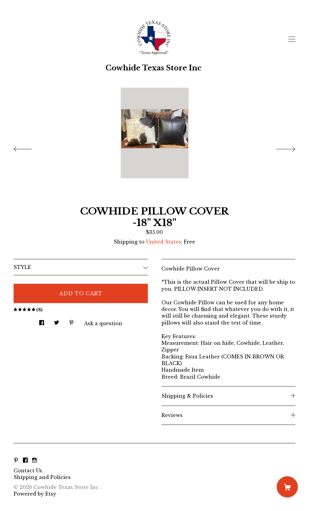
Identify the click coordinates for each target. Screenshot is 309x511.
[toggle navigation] (291, 39)
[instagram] (34, 460)
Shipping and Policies (42, 477)
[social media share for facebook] (41, 321)
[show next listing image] (280, 147)
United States (163, 242)
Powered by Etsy (35, 494)
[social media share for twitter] (56, 321)
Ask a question (103, 323)
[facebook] (25, 460)
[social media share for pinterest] (71, 321)
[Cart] (287, 486)
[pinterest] (16, 460)
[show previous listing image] (29, 147)
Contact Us (28, 470)
